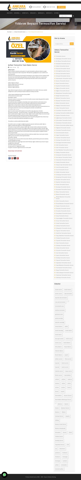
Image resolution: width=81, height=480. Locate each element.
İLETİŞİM (56, 13)
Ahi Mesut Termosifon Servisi (63, 61)
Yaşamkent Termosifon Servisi (63, 262)
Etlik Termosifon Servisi (62, 145)
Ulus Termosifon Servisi (62, 253)
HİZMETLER (25, 13)
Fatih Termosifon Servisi (62, 147)
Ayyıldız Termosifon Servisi (63, 86)
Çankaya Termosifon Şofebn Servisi (65, 113)
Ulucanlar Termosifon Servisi (63, 250)
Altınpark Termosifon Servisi (63, 76)
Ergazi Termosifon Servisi (62, 135)
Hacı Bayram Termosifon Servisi (64, 157)
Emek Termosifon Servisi (62, 132)
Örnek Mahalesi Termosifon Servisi (64, 203)
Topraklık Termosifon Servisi (63, 240)
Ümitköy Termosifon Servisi (63, 258)
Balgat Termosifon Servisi (62, 95)
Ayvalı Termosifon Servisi (62, 83)
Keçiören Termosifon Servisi (63, 182)
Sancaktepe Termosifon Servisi (63, 213)
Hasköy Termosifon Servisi (62, 162)
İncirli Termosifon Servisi (62, 169)
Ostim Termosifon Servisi (62, 201)
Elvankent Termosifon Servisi (63, 130)
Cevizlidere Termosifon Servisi (63, 110)
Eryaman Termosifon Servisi (63, 137)
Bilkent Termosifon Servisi (62, 103)
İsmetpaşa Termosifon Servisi (63, 174)
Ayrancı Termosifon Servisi (62, 81)
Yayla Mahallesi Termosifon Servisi (64, 265)
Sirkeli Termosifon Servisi (62, 223)
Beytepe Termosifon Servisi (63, 100)
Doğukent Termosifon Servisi (63, 128)
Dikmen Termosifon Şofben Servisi (64, 125)
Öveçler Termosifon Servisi (62, 206)
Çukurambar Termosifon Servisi (64, 120)
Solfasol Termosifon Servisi (63, 225)
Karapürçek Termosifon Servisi (63, 177)
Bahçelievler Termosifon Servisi (64, 93)
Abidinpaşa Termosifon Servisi (63, 58)
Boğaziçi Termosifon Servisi (63, 105)
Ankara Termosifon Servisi (20, 32)
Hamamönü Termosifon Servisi (63, 160)
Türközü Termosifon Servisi (63, 238)
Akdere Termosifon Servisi (62, 66)
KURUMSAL (17, 13)
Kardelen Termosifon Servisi (63, 179)
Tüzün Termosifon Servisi (62, 243)
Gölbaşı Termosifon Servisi (62, 152)
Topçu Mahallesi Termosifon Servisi (65, 235)
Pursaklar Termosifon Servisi (63, 211)
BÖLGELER (33, 13)
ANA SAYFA (9, 13)
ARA (72, 43)
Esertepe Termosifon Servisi (63, 140)
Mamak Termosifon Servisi (62, 194)
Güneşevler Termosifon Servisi (63, 155)
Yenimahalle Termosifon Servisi (64, 267)
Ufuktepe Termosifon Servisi (63, 245)
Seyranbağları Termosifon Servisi (64, 218)
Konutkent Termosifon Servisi (63, 189)
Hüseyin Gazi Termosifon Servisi (64, 165)
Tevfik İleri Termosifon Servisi (63, 233)
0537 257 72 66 (51, 7)
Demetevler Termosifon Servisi (63, 123)
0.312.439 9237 (37, 7)
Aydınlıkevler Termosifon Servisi (64, 78)
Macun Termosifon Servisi (62, 192)
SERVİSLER (49, 13)
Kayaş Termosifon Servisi (62, 270)
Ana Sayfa (9, 32)
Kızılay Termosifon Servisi (62, 184)
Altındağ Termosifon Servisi (63, 71)
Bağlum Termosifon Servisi (62, 91)
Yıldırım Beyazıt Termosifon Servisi (35, 32)
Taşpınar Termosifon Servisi (63, 230)
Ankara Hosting (52, 477)
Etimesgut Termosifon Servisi (63, 142)
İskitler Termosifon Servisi (62, 172)
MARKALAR (41, 13)
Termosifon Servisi (60, 56)
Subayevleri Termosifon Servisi (63, 228)
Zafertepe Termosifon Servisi (63, 277)
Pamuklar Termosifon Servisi (63, 208)
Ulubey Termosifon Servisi (62, 248)
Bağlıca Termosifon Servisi (62, 88)
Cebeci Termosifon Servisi (62, 108)
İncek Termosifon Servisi (62, 167)
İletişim (61, 7)
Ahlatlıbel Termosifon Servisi (63, 63)
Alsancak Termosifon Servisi (63, 68)
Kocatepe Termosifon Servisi (63, 187)
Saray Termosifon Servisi (62, 216)
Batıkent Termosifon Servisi (63, 98)
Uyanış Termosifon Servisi (62, 255)
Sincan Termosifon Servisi (62, 221)
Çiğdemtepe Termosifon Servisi (64, 118)
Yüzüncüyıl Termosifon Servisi (63, 275)
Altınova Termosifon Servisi (63, 73)
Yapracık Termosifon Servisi (63, 260)
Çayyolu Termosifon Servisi (63, 115)
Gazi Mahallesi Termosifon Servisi (64, 150)
